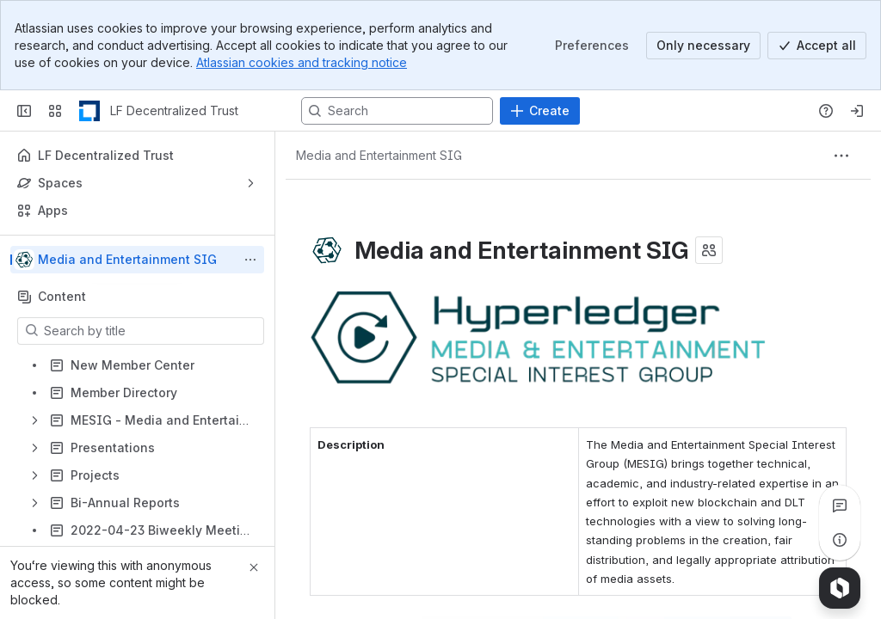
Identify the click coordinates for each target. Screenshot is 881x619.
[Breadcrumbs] (379, 155)
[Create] (540, 111)
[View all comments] (839, 505)
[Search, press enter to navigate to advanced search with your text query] (397, 111)
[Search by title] (151, 331)
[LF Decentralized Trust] (89, 111)
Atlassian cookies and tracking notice (301, 62)
